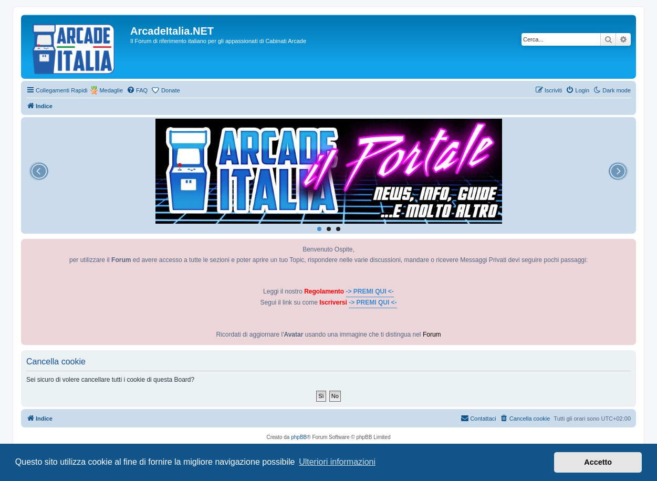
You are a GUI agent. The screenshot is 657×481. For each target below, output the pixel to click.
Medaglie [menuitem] (111, 90)
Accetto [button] (598, 462)
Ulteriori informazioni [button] (337, 461)
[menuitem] (137, 90)
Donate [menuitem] (170, 90)
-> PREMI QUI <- (370, 291)
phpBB (299, 437)
